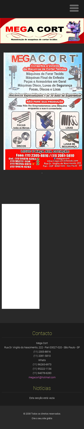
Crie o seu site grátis (42, 418)
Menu (74, 8)
